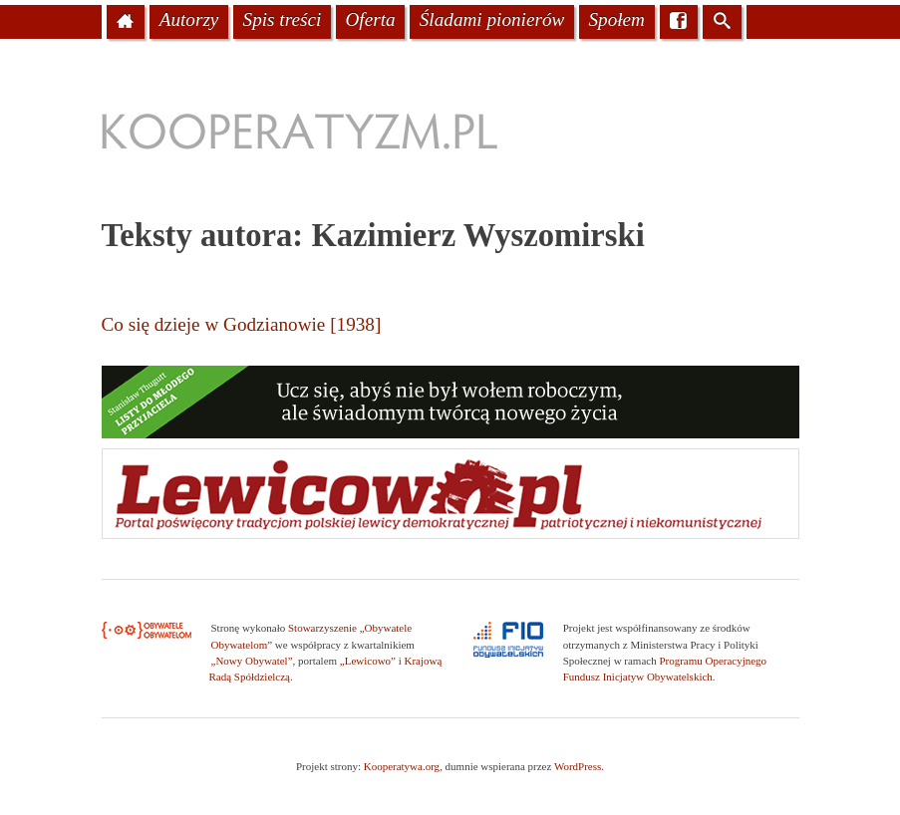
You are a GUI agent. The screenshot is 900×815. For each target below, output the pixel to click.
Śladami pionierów (492, 19)
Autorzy (189, 19)
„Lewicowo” (368, 661)
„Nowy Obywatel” (252, 661)
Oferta (370, 19)
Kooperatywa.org (402, 766)
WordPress (577, 766)
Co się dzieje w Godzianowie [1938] (242, 324)
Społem (616, 19)
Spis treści (282, 19)
